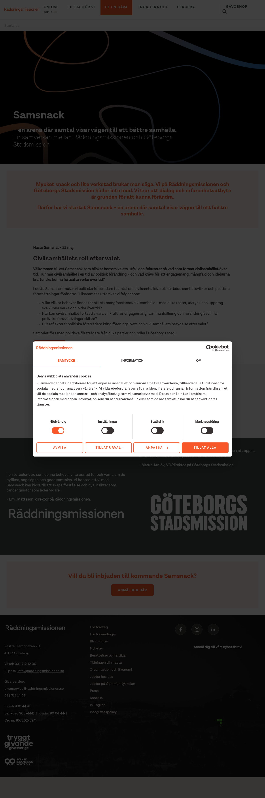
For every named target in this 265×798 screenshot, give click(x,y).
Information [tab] (132, 360)
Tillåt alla (205, 447)
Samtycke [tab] (66, 360)
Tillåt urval (108, 447)
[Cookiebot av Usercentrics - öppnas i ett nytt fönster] (209, 348)
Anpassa (157, 447)
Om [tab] (198, 360)
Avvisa (59, 447)
